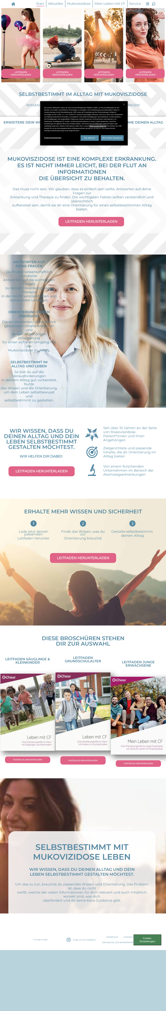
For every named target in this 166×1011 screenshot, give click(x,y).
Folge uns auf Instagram (84, 944)
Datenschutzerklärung (98, 126)
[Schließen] (124, 104)
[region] (84, 123)
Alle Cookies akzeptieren (112, 138)
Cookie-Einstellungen (147, 944)
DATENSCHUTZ (130, 941)
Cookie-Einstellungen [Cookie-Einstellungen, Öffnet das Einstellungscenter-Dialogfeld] (52, 138)
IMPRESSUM (112, 941)
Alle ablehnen (89, 138)
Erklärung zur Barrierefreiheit (120, 946)
